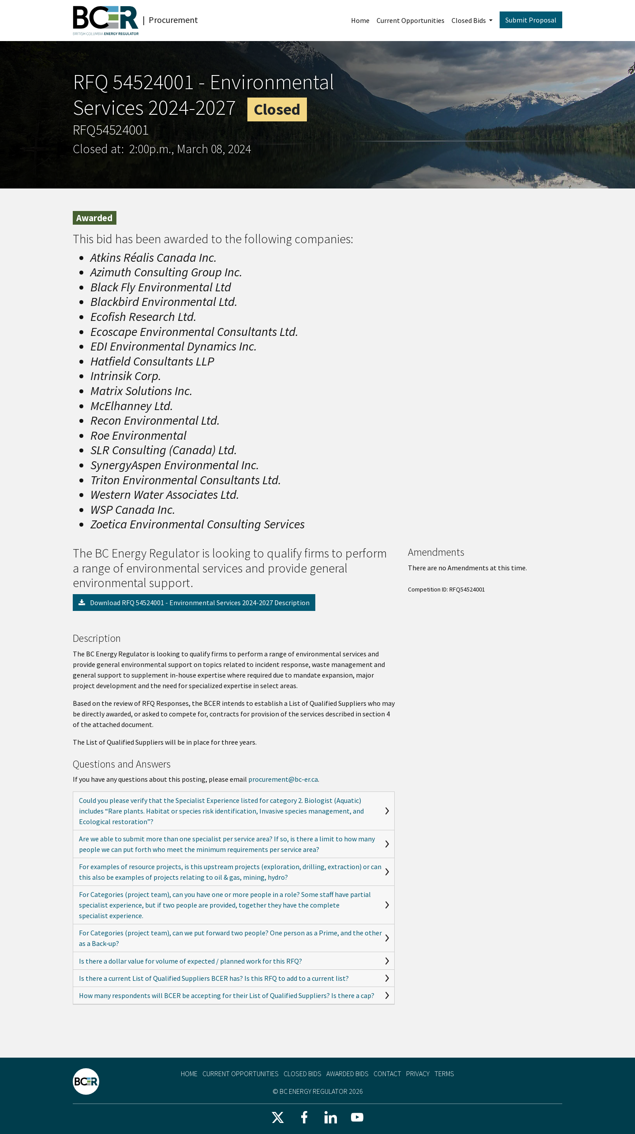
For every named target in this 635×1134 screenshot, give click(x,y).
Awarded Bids (347, 1073)
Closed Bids (469, 20)
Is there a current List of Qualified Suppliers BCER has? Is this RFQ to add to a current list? (214, 978)
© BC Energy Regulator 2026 (318, 1091)
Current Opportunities (410, 20)
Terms (444, 1073)
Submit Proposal (531, 19)
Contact (387, 1073)
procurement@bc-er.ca (283, 779)
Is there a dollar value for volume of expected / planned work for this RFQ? (190, 961)
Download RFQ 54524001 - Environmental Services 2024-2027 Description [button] (194, 602)
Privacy (418, 1073)
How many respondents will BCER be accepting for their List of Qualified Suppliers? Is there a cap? (226, 995)
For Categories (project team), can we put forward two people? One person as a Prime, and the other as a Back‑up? (230, 938)
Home (360, 20)
